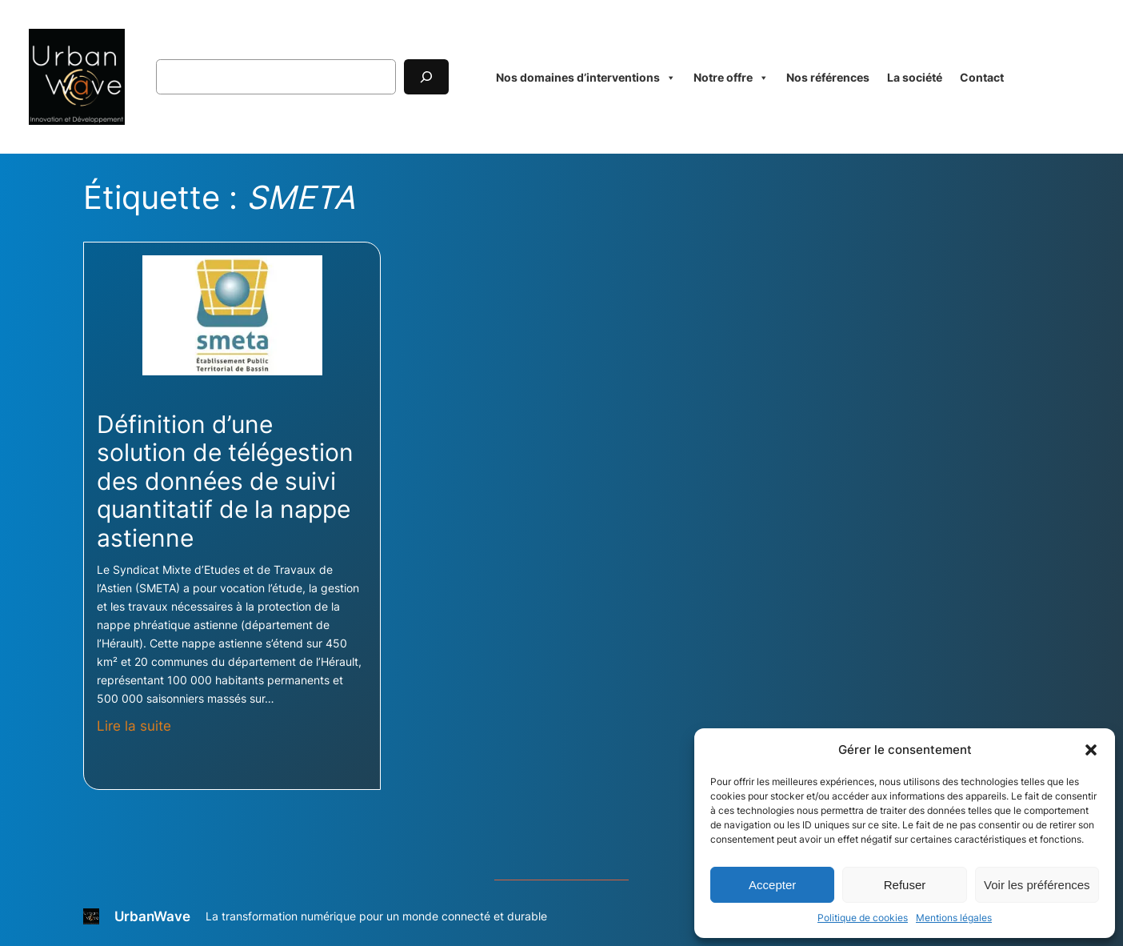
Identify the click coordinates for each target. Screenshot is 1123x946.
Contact (982, 77)
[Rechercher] (426, 76)
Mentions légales (954, 918)
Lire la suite (134, 726)
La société (914, 77)
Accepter (772, 885)
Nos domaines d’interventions (586, 77)
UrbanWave (152, 916)
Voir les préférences (1037, 885)
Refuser (905, 885)
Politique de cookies (862, 918)
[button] (1091, 750)
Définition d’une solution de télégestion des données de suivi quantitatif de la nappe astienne (225, 481)
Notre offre (731, 77)
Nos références (827, 77)
